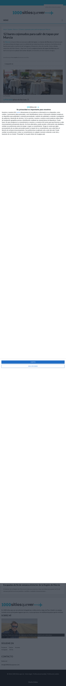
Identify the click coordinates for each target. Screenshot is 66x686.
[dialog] (33, 343)
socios (18, 112)
